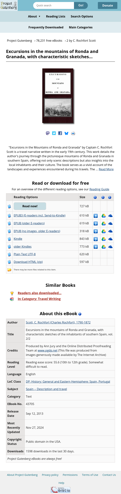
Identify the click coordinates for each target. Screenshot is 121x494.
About (34, 16)
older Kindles (23, 247)
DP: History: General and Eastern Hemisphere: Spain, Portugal (68, 382)
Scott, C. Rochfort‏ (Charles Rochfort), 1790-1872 (58, 322)
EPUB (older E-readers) (29, 223)
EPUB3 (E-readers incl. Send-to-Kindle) (39, 215)
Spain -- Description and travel (46, 389)
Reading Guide (99, 189)
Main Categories (81, 27)
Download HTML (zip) (28, 262)
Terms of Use (90, 475)
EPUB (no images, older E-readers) (37, 231)
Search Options (82, 16)
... (105, 169)
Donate (107, 5)
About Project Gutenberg (22, 475)
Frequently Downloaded (45, 27)
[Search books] (53, 5)
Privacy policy (50, 475)
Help (61, 483)
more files (32, 269)
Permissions (70, 475)
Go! (80, 5)
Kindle (18, 239)
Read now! (30, 206)
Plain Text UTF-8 (25, 254)
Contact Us (109, 475)
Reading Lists (55, 16)
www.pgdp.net (48, 350)
